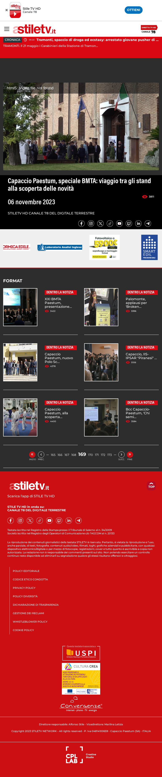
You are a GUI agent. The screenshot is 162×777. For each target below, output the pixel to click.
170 (90, 455)
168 (73, 455)
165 (53, 455)
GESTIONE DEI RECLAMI (28, 613)
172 (103, 455)
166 (60, 455)
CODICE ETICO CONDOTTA (30, 579)
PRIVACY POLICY (24, 587)
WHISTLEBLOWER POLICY (30, 621)
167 (67, 455)
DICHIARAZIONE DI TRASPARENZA (36, 604)
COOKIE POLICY (23, 630)
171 (97, 455)
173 (109, 455)
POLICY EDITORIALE (26, 571)
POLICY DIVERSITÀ (25, 596)
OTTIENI (133, 10)
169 (82, 454)
